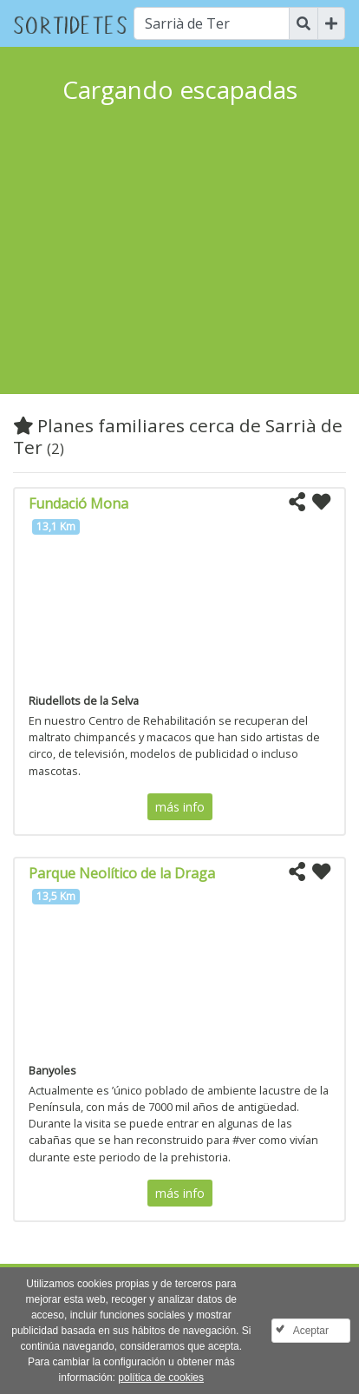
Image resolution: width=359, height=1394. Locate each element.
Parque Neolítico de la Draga (122, 873)
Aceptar (311, 1331)
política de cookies (161, 1377)
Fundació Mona (78, 503)
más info (180, 807)
